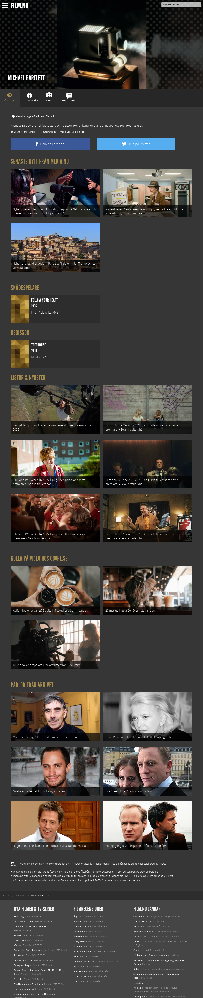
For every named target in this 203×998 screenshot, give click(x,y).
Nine (76, 939)
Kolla (136, 952)
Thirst (76, 964)
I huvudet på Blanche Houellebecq (31, 909)
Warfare (18, 928)
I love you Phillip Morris (85, 944)
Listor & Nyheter (28, 374)
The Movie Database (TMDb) (106, 854)
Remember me (81, 919)
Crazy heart (79, 924)
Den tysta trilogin (22, 948)
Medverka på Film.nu (143, 914)
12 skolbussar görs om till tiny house (151, 938)
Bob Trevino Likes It (24, 904)
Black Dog (19, 899)
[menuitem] (6, 878)
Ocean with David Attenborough (30, 933)
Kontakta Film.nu (142, 904)
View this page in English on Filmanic (33, 116)
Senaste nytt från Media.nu (40, 161)
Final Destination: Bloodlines (28, 967)
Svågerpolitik (140, 979)
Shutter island (81, 954)
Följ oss (137, 919)
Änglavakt (78, 899)
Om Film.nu (139, 899)
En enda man (80, 959)
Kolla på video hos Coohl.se (39, 550)
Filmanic (137, 924)
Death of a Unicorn (23, 943)
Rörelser (18, 918)
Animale (18, 962)
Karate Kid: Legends (24, 990)
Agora (76, 949)
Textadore (138, 965)
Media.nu (138, 970)
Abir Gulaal (19, 938)
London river (80, 909)
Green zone (79, 914)
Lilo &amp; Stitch (22, 986)
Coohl (136, 933)
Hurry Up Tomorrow (24, 972)
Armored (78, 904)
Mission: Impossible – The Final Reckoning (35, 977)
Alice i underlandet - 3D (85, 934)
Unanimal (19, 923)
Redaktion (138, 909)
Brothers (78, 929)
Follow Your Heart (121, 125)
